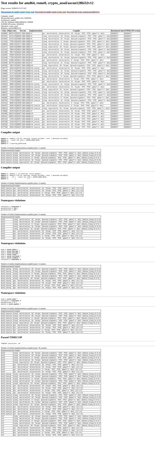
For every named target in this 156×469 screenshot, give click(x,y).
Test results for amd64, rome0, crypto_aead (50, 12)
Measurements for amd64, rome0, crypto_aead (17, 12)
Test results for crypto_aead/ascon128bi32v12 (83, 12)
